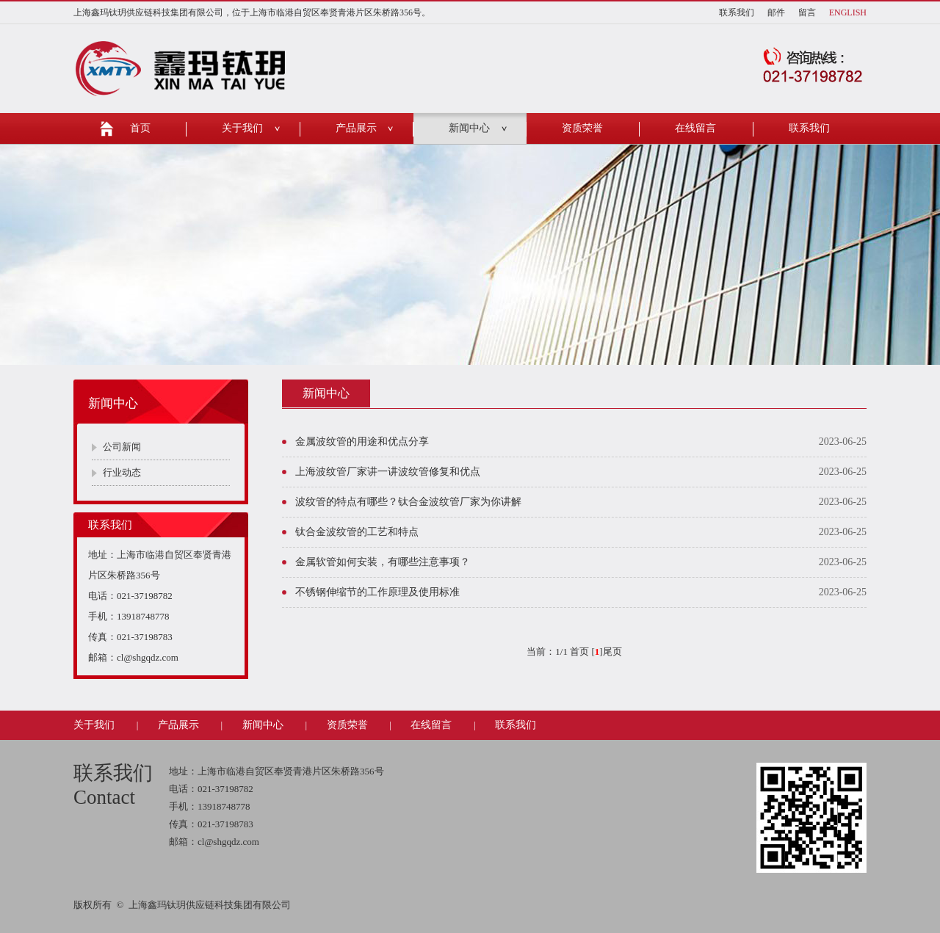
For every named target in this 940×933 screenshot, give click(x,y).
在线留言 (695, 128)
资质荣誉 (582, 128)
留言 (807, 12)
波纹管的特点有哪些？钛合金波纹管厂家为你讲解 (408, 501)
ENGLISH (848, 12)
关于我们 (242, 128)
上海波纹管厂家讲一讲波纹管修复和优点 (387, 471)
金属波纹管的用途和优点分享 (362, 441)
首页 (140, 128)
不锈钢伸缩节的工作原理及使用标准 (377, 592)
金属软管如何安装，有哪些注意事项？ (382, 561)
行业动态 (122, 472)
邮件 (776, 12)
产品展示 (356, 128)
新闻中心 (469, 128)
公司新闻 (122, 446)
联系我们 (736, 12)
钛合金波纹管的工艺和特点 (357, 531)
